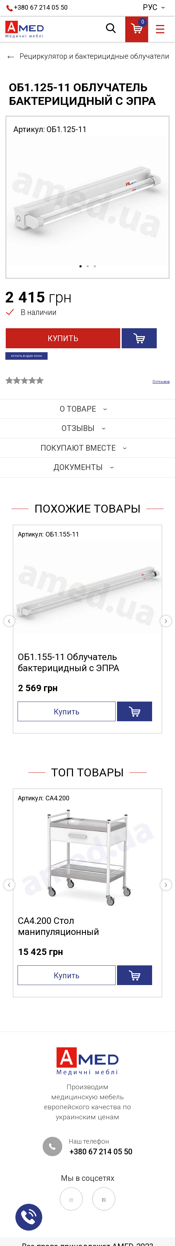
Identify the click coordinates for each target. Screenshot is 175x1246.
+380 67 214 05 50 (41, 7)
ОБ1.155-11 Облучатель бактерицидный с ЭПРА (68, 671)
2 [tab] (87, 266)
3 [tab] (94, 266)
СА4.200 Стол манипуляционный (58, 935)
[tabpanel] (87, 201)
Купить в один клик (49, 359)
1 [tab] (80, 266)
